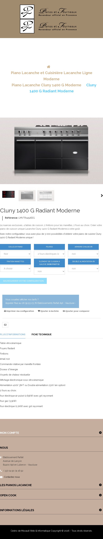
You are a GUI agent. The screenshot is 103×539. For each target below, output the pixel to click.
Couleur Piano (15, 247)
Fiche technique (42, 334)
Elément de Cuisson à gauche (49, 263)
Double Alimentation (85, 263)
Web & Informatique (40, 531)
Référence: (11, 218)
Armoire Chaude (87, 248)
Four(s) (49, 247)
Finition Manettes (15, 262)
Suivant (102, 195)
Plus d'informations (12, 334)
